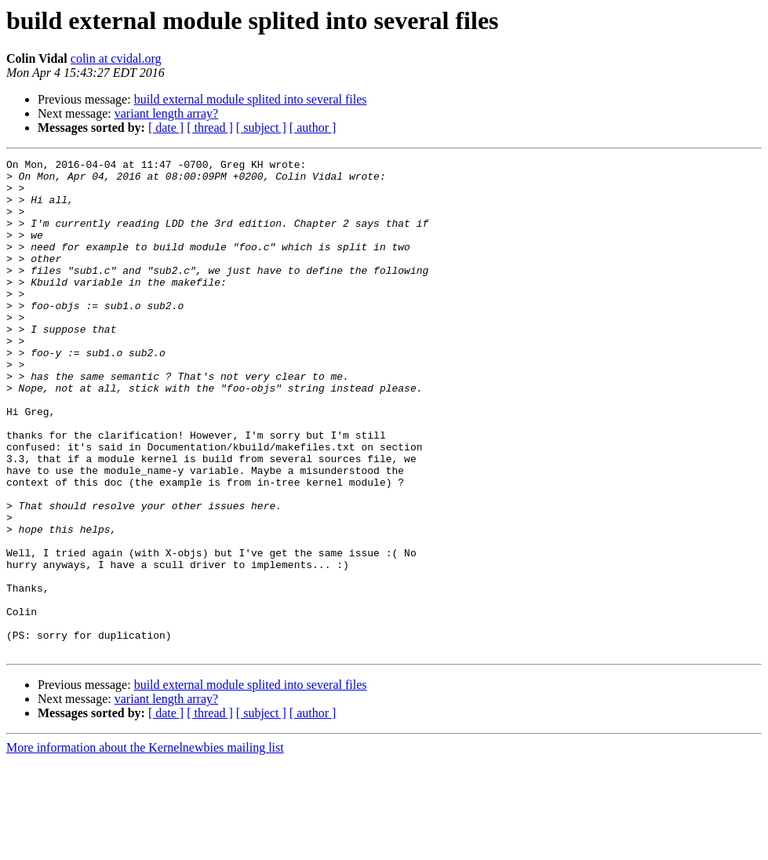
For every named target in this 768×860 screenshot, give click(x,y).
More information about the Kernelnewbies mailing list (145, 846)
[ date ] (166, 127)
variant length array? (166, 113)
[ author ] (313, 127)
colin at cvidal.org (116, 58)
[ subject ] (261, 127)
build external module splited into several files (250, 99)
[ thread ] (210, 127)
